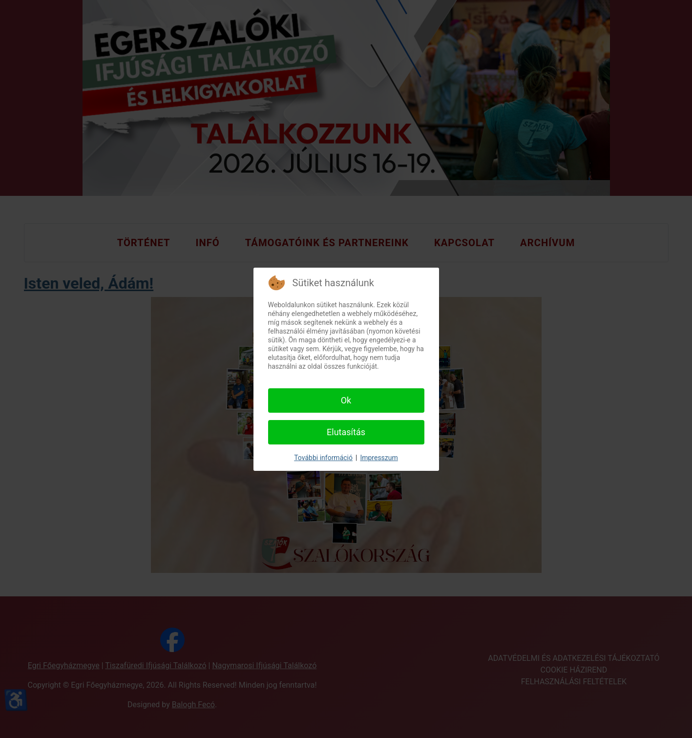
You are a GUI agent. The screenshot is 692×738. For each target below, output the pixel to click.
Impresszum (379, 458)
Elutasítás (346, 432)
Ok (346, 400)
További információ (323, 458)
